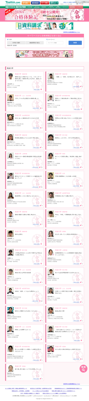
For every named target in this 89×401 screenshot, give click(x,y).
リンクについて (47, 395)
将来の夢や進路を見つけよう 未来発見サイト (63, 391)
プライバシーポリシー (65, 395)
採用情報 (74, 2)
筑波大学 (12, 45)
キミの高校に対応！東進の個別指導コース (16, 388)
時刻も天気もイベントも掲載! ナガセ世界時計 (55, 393)
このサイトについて (37, 395)
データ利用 (74, 395)
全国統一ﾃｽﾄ (65, 2)
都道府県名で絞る (35, 42)
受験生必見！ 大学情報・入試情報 (20, 391)
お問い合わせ (55, 395)
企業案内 (70, 2)
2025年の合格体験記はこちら (71, 32)
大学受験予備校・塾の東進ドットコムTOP (21, 395)
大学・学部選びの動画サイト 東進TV (30, 393)
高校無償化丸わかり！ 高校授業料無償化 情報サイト (68, 388)
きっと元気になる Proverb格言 (41, 391)
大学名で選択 (16, 42)
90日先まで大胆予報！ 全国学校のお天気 (41, 388)
